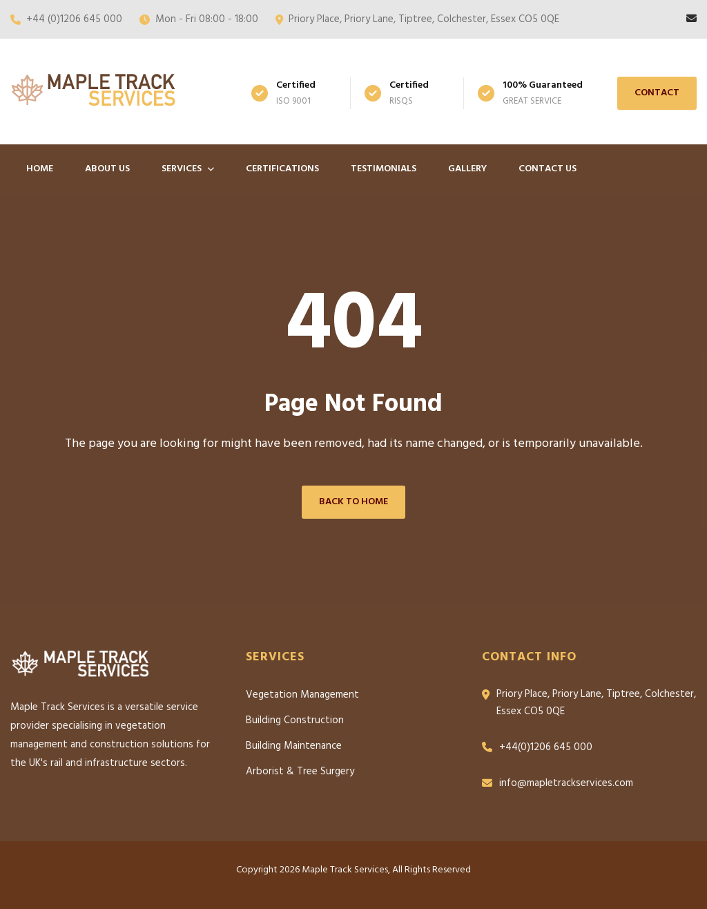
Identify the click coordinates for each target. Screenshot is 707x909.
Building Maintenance (294, 746)
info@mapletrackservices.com (566, 783)
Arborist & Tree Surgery (300, 771)
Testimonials (383, 169)
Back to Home (353, 502)
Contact (657, 93)
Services (188, 169)
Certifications (282, 169)
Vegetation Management (302, 695)
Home (39, 169)
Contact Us (548, 169)
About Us (107, 169)
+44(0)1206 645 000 (545, 747)
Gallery (467, 169)
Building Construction (295, 720)
